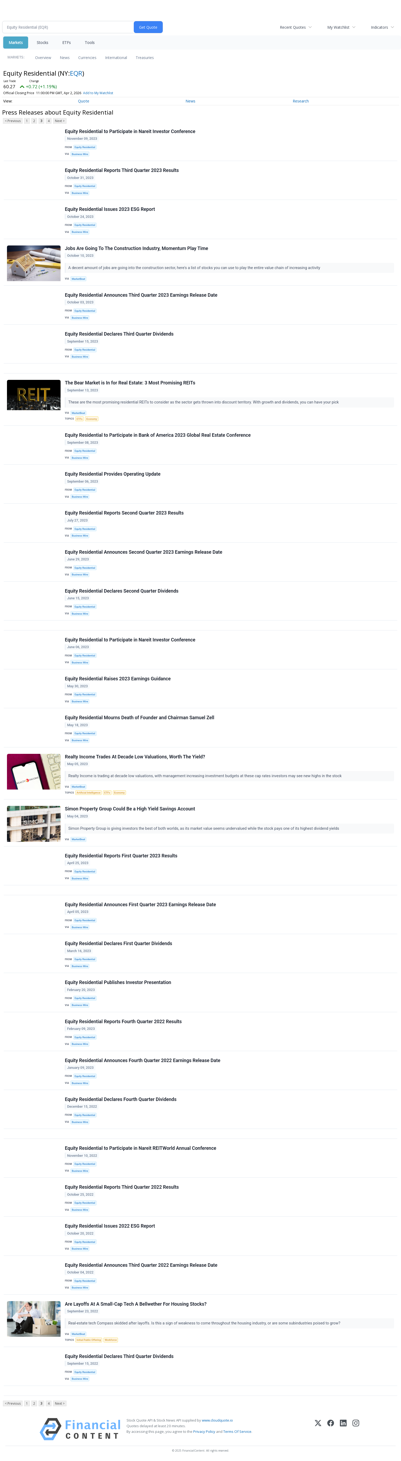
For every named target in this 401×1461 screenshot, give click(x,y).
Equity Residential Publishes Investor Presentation (118, 982)
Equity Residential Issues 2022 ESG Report (110, 1226)
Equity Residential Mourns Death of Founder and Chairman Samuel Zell (139, 717)
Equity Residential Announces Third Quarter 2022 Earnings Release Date (141, 1265)
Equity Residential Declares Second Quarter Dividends (122, 591)
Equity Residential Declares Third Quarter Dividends (119, 334)
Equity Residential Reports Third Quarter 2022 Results (122, 1187)
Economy (91, 418)
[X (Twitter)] (318, 1429)
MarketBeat (78, 278)
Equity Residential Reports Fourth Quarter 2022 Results (123, 1021)
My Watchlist (338, 27)
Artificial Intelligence (88, 792)
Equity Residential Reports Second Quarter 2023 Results (124, 513)
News (65, 57)
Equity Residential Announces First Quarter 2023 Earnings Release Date (140, 904)
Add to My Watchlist (98, 93)
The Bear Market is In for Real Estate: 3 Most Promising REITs (130, 383)
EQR (76, 73)
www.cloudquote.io (217, 1420)
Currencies (87, 57)
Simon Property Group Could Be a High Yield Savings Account (130, 809)
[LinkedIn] (343, 1429)
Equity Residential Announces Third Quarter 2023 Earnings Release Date (141, 295)
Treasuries (145, 57)
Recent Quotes (293, 27)
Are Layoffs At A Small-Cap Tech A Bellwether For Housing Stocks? (136, 1304)
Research (301, 101)
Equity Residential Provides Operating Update (113, 474)
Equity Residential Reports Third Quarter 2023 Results (122, 170)
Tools (90, 42)
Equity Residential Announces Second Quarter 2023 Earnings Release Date (143, 552)
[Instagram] (355, 1429)
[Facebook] (330, 1429)
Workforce (111, 1339)
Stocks (42, 42)
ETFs (66, 42)
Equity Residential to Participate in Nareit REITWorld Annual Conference (140, 1148)
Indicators (379, 27)
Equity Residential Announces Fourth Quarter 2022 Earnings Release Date (142, 1060)
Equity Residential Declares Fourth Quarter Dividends (121, 1099)
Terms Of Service (237, 1431)
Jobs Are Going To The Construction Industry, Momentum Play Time (136, 248)
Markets (16, 42)
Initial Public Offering (89, 1339)
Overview (43, 57)
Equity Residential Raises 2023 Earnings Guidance (118, 678)
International (116, 57)
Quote (83, 101)
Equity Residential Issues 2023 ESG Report (110, 209)
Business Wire (80, 154)
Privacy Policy (204, 1431)
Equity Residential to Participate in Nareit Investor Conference (130, 131)
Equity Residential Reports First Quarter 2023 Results (121, 855)
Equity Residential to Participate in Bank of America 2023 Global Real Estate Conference (158, 435)
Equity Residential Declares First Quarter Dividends (118, 943)
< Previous (13, 121)
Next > (60, 121)
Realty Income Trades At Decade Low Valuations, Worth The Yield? (135, 756)
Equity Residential (85, 147)
